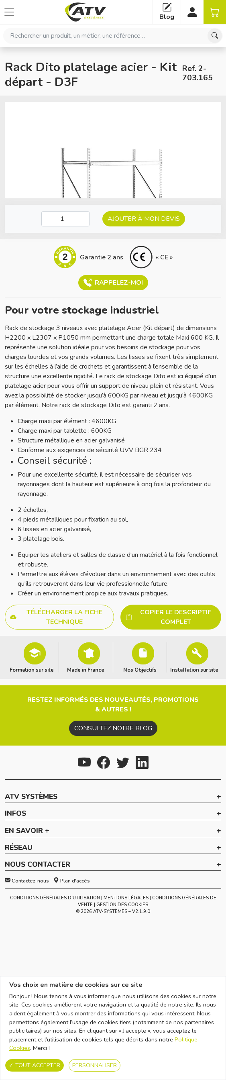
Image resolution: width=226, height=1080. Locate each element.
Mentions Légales (126, 898)
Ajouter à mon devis (144, 218)
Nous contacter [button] (37, 864)
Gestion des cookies (122, 905)
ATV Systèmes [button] (31, 797)
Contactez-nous (27, 880)
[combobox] (113, 36)
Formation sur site (32, 669)
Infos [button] (15, 813)
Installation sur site (194, 669)
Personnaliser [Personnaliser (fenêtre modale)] (94, 1065)
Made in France (85, 669)
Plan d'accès (71, 880)
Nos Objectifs (140, 669)
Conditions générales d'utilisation (55, 898)
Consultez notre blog (113, 728)
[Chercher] (215, 36)
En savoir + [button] (27, 831)
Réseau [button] (19, 848)
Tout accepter (34, 1065)
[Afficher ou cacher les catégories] (9, 12)
